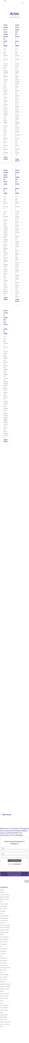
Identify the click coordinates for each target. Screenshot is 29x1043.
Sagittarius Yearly (4, 989)
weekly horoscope (5, 1022)
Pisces (1, 972)
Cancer (2, 913)
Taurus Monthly (4, 1005)
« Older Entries (6, 815)
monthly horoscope (5, 967)
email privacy (17, 864)
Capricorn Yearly (4, 930)
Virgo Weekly (3, 1017)
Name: (3, 848)
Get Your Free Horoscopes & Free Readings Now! (14, 874)
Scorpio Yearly (4, 998)
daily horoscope (6, 55)
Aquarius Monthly (5, 894)
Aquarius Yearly (4, 899)
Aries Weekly (3, 906)
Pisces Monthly (4, 974)
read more (6, 158)
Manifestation (4, 965)
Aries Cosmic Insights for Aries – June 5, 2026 (6, 322)
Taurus (2, 1003)
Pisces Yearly (3, 979)
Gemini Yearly (4, 942)
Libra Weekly (3, 960)
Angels (2, 890)
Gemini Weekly (4, 939)
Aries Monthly (4, 904)
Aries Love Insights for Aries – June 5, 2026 (17, 35)
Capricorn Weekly (4, 927)
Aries (5, 52)
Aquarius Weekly (4, 897)
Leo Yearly (3, 953)
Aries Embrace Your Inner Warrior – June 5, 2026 (6, 35)
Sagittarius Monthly (5, 984)
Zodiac (2, 1026)
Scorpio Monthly (4, 993)
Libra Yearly (3, 963)
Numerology (3, 970)
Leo (1, 946)
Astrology (2, 911)
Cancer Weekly (4, 918)
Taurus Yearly (3, 1010)
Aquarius (2, 892)
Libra (1, 956)
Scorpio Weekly (4, 996)
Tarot (1, 1000)
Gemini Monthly (4, 937)
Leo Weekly (3, 951)
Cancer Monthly (4, 916)
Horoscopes (3, 944)
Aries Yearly (3, 909)
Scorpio (2, 991)
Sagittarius (3, 982)
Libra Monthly (4, 958)
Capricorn (2, 923)
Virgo (1, 1012)
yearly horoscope (4, 1024)
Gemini (2, 934)
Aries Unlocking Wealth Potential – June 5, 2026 (6, 181)
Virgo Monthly (4, 1015)
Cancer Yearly (3, 920)
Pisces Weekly (4, 977)
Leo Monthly (3, 949)
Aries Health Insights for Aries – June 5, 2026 (17, 181)
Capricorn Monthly (5, 925)
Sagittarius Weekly (5, 986)
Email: (3, 853)
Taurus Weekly (4, 1007)
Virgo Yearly (3, 1019)
